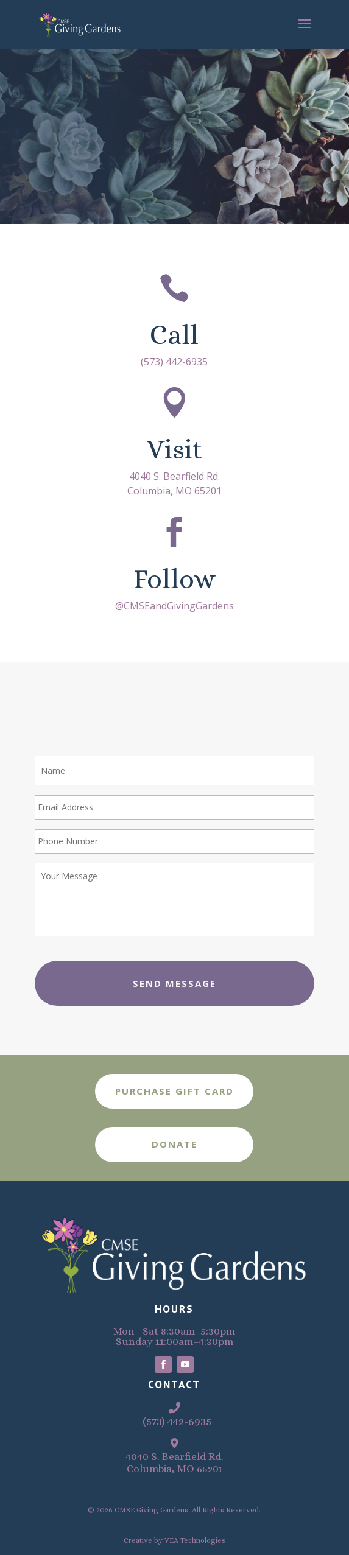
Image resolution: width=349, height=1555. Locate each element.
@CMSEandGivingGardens (174, 606)
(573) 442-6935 (174, 361)
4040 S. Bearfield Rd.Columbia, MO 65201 (174, 1463)
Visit (174, 449)
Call (174, 335)
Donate (174, 1144)
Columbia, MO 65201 (174, 490)
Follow (174, 579)
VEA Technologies (194, 1540)
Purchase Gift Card (174, 1091)
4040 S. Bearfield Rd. (174, 476)
